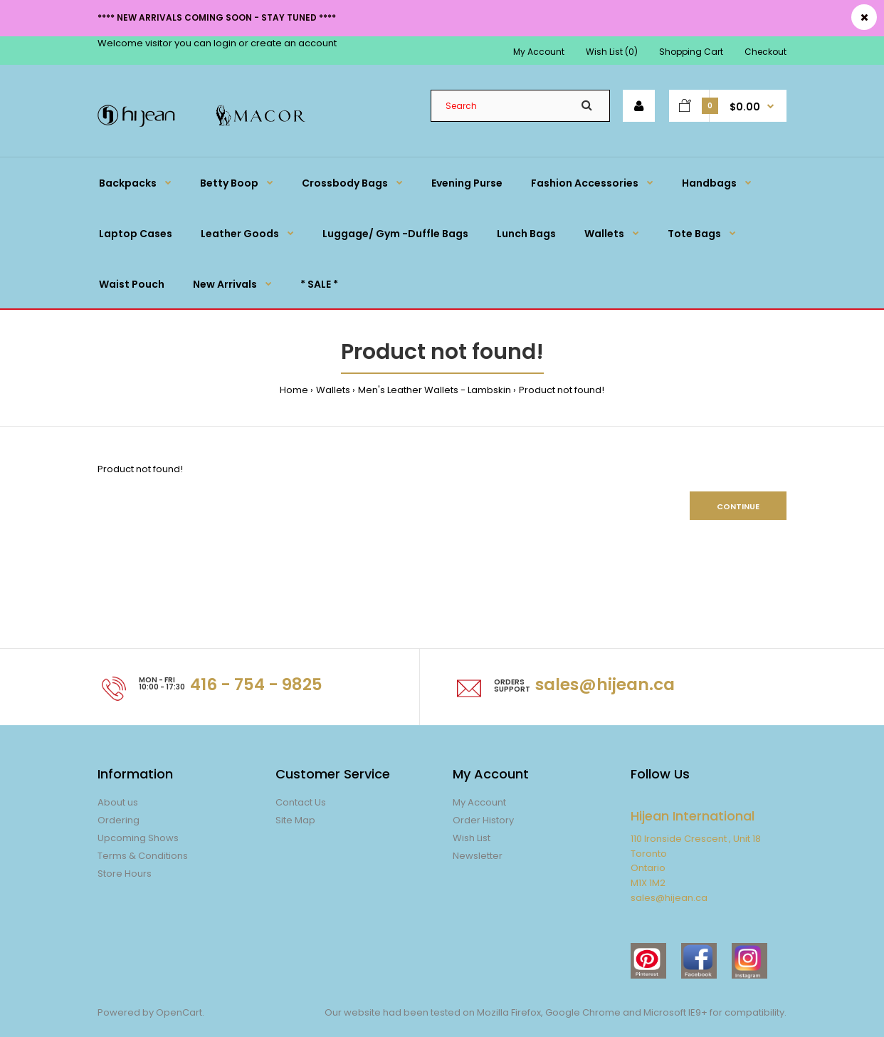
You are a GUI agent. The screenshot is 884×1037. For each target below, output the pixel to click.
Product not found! (561, 390)
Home (294, 390)
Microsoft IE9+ (675, 1012)
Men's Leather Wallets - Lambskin (434, 390)
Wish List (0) (612, 52)
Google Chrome (582, 1012)
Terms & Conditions (143, 856)
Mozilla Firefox (509, 1012)
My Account (538, 52)
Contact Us (300, 802)
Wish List (471, 838)
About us (118, 802)
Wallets (333, 390)
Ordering (119, 820)
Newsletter (477, 856)
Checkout (765, 52)
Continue (738, 506)
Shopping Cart (691, 52)
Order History (483, 820)
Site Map (295, 820)
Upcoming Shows (138, 838)
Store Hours (125, 873)
